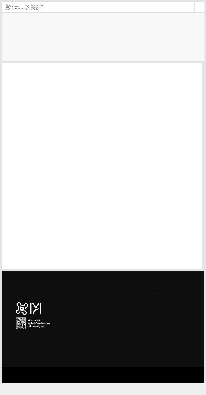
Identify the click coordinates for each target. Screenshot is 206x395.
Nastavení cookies (27, 342)
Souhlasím (128, 389)
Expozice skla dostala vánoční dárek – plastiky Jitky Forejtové (80, 302)
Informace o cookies (166, 389)
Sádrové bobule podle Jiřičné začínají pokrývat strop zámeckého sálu (79, 345)
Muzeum (127, 36)
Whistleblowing (165, 356)
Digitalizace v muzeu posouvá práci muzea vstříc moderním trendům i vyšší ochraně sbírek (80, 324)
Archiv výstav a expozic (157, 36)
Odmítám (144, 389)
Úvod (108, 36)
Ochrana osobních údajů (170, 351)
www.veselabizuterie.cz (30, 226)
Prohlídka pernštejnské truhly (124, 298)
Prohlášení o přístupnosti (171, 346)
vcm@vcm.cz (162, 336)
